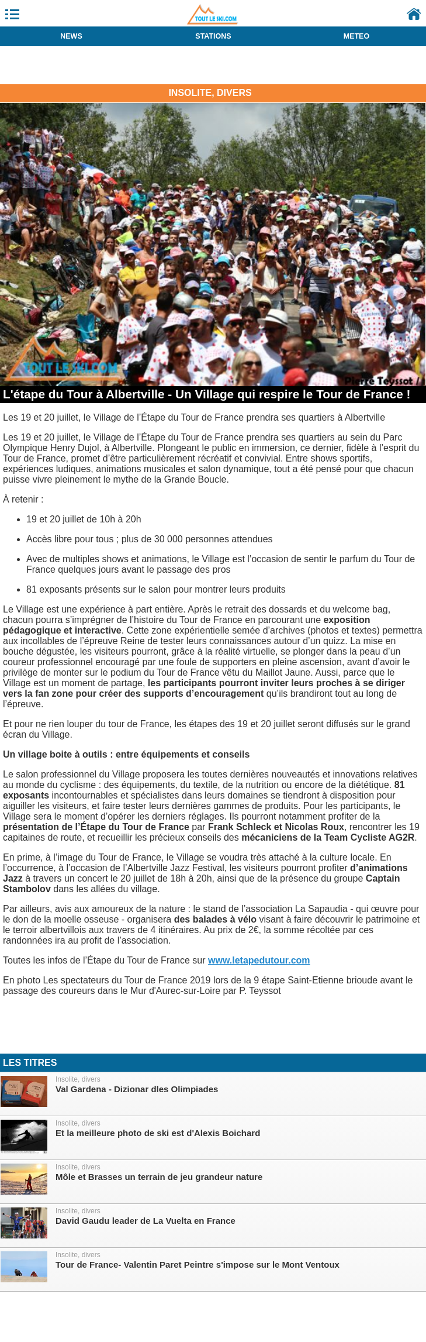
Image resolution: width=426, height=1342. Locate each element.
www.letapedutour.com (259, 960)
